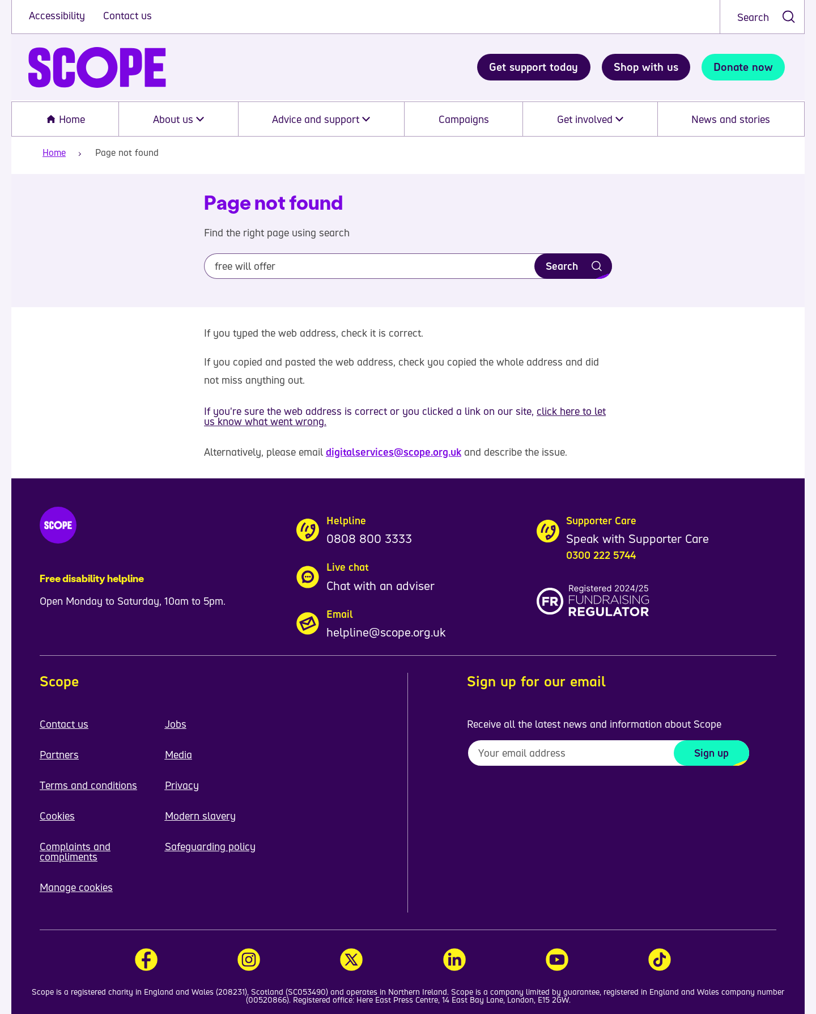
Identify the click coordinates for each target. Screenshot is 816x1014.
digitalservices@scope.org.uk (393, 452)
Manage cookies (76, 887)
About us (178, 119)
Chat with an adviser (380, 585)
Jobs (175, 724)
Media (178, 754)
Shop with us (646, 67)
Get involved (590, 119)
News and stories (730, 119)
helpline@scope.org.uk (386, 632)
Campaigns (464, 119)
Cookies (57, 815)
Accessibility (58, 15)
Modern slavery (200, 815)
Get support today (533, 67)
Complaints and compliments (75, 851)
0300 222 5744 (601, 555)
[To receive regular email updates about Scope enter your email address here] (608, 753)
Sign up (711, 753)
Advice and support (321, 119)
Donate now (743, 67)
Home (65, 119)
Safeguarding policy (210, 846)
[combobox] (762, 16)
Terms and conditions (88, 785)
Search (753, 17)
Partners (59, 754)
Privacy (182, 785)
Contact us (127, 15)
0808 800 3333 (369, 538)
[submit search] (788, 16)
